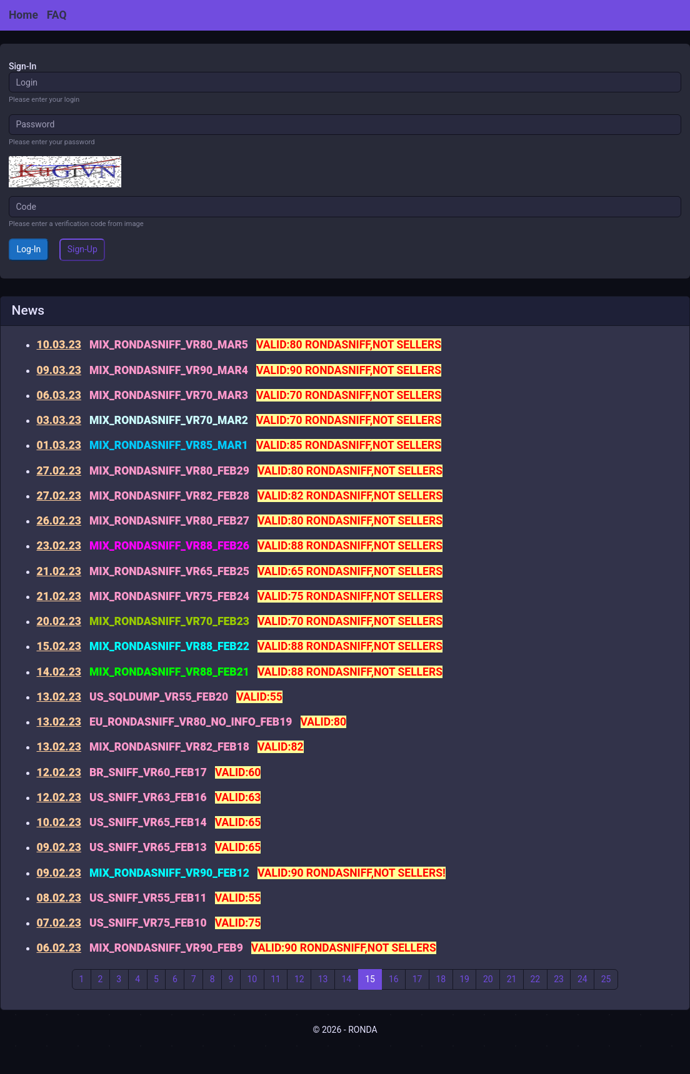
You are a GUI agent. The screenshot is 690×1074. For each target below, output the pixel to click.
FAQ (57, 15)
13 (323, 979)
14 (346, 979)
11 (276, 979)
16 (394, 979)
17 (417, 979)
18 (441, 979)
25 (606, 979)
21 (512, 979)
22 (535, 979)
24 (583, 979)
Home (23, 15)
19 (464, 979)
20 (488, 979)
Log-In (29, 249)
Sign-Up (83, 249)
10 (252, 979)
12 (299, 979)
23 (559, 979)
